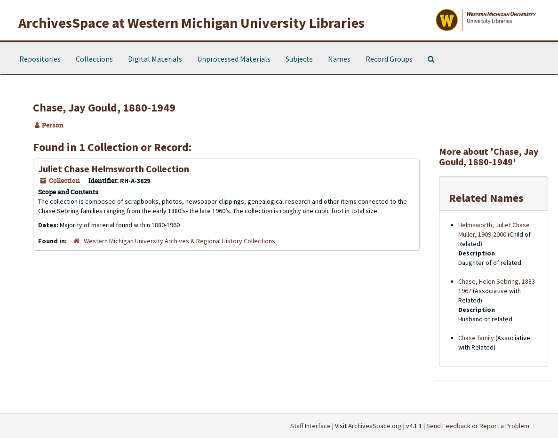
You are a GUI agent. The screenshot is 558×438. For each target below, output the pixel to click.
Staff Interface (310, 426)
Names (339, 59)
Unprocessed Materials (234, 59)
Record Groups (389, 59)
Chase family (476, 338)
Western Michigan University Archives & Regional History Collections (179, 241)
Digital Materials (155, 59)
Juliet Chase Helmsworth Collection (113, 169)
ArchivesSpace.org (375, 426)
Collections (94, 59)
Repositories (40, 59)
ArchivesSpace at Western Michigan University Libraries (191, 23)
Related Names (486, 198)
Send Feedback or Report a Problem (477, 426)
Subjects (299, 59)
